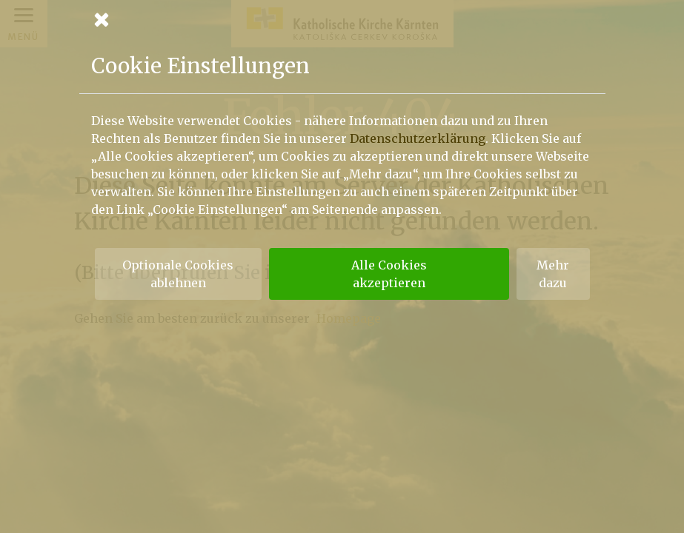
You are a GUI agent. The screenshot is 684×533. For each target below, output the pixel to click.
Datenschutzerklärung (417, 138)
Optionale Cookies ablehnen (177, 274)
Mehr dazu (553, 274)
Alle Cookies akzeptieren (389, 274)
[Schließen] (342, 19)
